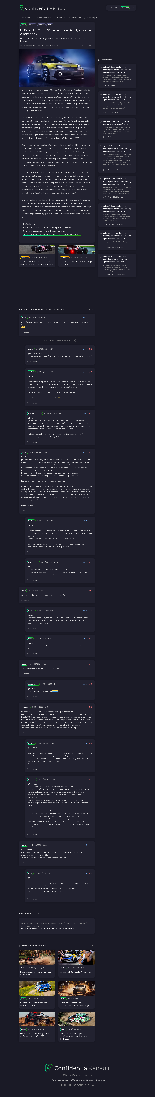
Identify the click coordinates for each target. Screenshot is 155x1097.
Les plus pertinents (55, 309)
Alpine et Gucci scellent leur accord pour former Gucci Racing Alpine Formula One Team (117, 70)
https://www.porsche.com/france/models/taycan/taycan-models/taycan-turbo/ (60, 356)
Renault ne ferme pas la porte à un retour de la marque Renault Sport (52, 234)
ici (62, 186)
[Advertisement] (57, 282)
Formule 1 (25, 258)
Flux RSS (89, 1085)
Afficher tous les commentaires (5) (60, 340)
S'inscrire (125, 8)
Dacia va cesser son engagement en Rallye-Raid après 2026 (35, 1035)
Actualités (24, 17)
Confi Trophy (91, 17)
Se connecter (113, 8)
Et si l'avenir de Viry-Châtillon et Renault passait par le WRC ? (48, 227)
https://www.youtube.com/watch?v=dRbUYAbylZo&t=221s (43, 481)
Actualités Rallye (42, 17)
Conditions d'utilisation (81, 1080)
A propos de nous (58, 1080)
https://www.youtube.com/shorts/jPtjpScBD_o (46, 437)
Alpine (49, 25)
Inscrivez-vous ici (29, 928)
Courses (32, 25)
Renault (41, 25)
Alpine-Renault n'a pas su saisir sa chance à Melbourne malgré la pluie (36, 263)
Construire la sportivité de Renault (45, 231)
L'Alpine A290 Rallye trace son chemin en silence (33, 1004)
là (66, 186)
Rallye (23, 25)
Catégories (74, 17)
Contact (101, 1080)
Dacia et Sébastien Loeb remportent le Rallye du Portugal (75, 1004)
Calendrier (59, 17)
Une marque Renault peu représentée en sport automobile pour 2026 (75, 1036)
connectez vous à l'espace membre (57, 928)
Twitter (78, 1085)
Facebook (66, 1085)
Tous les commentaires (31, 309)
